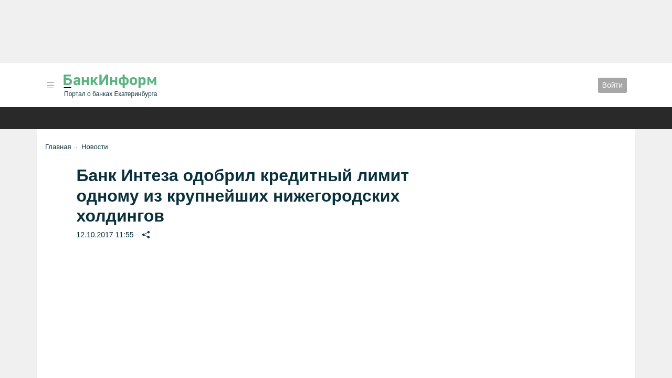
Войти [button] (612, 85)
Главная (58, 147)
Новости (94, 147)
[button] (50, 85)
